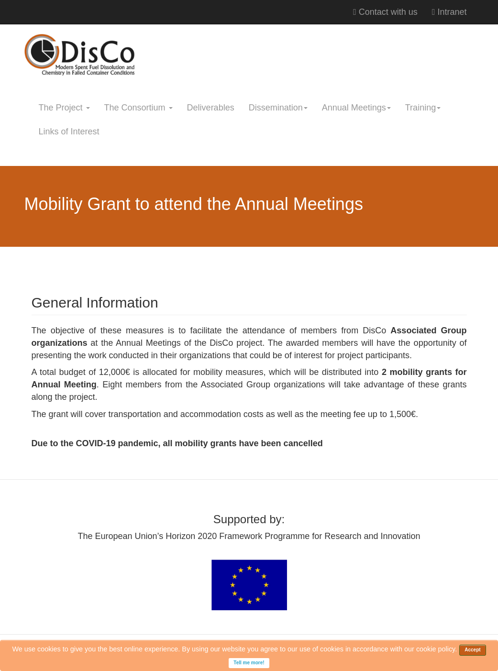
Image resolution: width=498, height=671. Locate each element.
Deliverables (210, 107)
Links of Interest (69, 131)
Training (423, 107)
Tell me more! (248, 662)
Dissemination (278, 107)
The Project (64, 107)
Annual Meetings (356, 107)
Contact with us (385, 12)
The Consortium (138, 107)
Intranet (449, 12)
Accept (472, 649)
